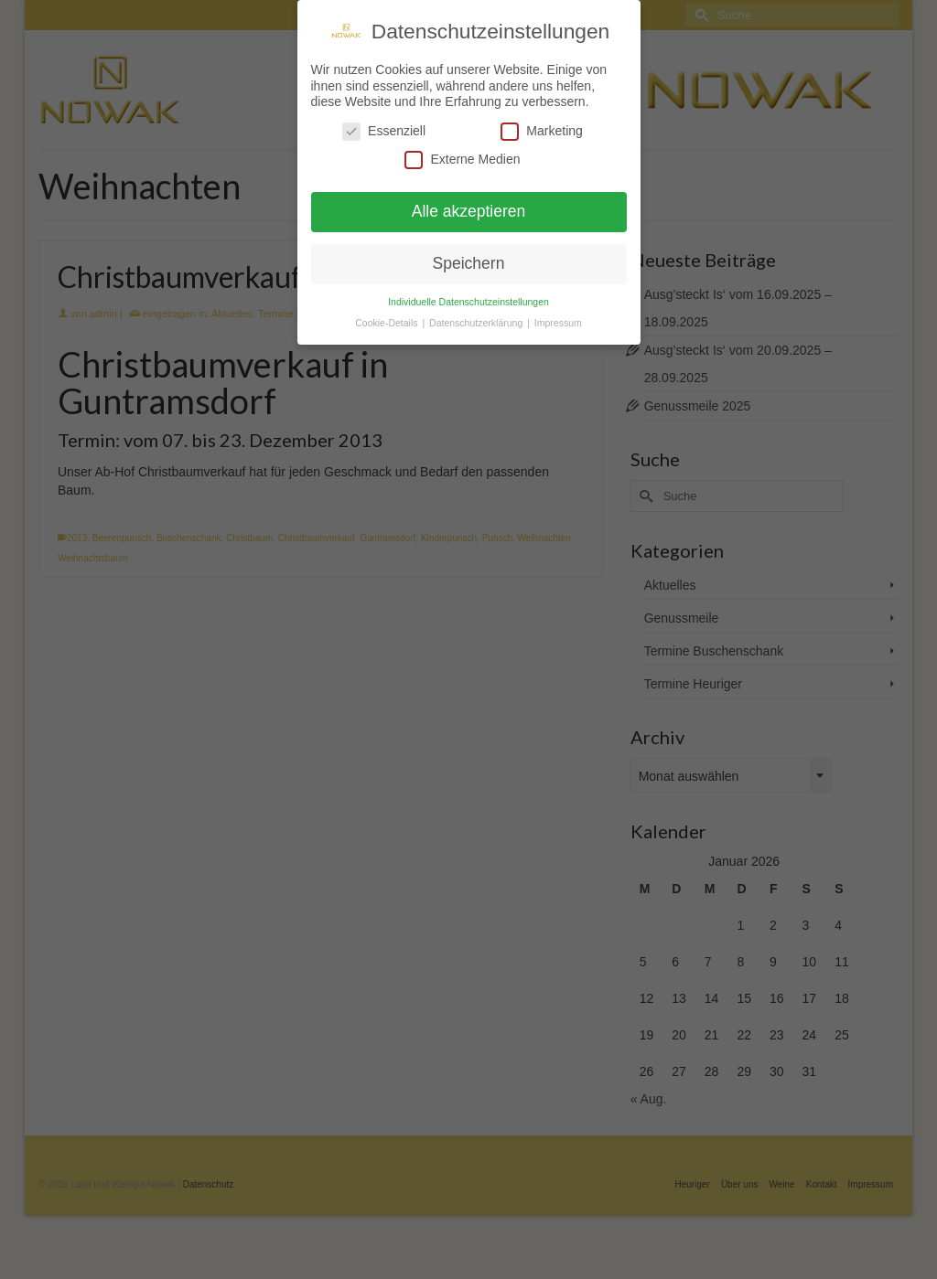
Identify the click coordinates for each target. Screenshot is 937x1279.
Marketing (541, 131)
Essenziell (383, 131)
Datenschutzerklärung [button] (477, 322)
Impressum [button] (558, 322)
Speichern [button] (469, 263)
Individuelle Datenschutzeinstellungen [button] (468, 301)
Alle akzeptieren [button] (469, 211)
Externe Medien (462, 159)
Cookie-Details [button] (387, 322)
